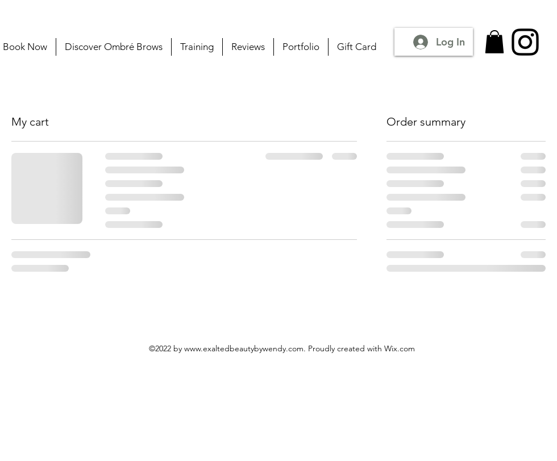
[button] (494, 41)
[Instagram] (525, 42)
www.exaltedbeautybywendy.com (244, 348)
